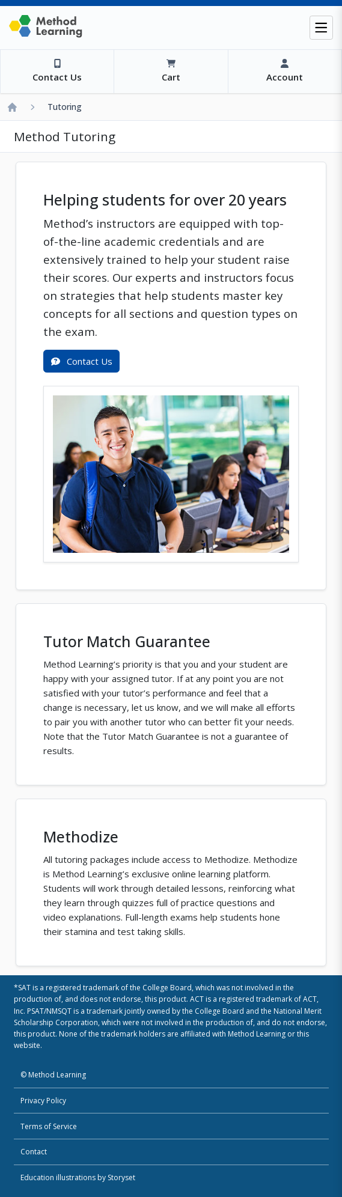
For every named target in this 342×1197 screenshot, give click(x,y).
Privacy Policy (43, 1100)
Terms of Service (48, 1126)
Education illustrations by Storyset (77, 1177)
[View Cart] (170, 72)
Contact (33, 1152)
